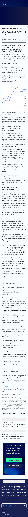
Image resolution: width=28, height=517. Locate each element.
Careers (9, 492)
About (3, 492)
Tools (17, 495)
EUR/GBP (13, 149)
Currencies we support (19, 492)
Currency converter (8, 495)
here (6, 386)
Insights (23, 495)
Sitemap (3, 512)
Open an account (14, 460)
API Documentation (12, 498)
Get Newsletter (14, 465)
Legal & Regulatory (14, 501)
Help (20, 498)
